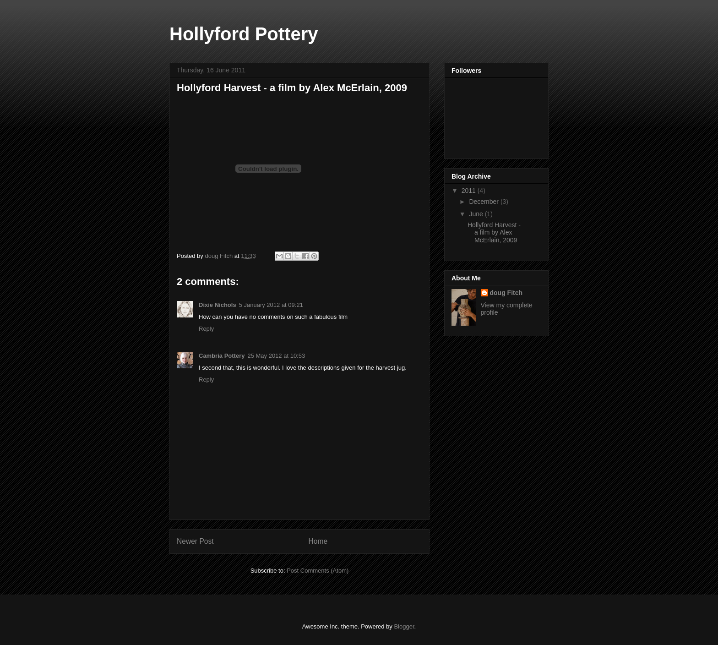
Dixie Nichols (217, 304)
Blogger (404, 626)
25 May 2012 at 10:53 (276, 355)
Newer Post (195, 541)
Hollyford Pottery (243, 34)
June (476, 214)
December (484, 201)
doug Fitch (506, 292)
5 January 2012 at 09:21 (271, 304)
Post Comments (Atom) (317, 570)
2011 (470, 190)
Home (318, 541)
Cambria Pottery (222, 355)
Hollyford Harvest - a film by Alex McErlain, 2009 (494, 232)
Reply (206, 328)
